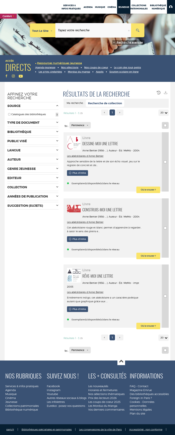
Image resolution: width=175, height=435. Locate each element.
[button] (171, 7)
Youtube (52, 394)
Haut (121, 361)
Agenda (10, 390)
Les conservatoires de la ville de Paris (100, 429)
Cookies (135, 402)
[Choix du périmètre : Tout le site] (43, 30)
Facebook (53, 386)
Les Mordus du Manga (102, 405)
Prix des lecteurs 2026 (102, 398)
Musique (11, 394)
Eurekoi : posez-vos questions (66, 405)
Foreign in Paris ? (141, 398)
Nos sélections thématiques (106, 394)
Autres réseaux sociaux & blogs (66, 398)
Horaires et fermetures (102, 390)
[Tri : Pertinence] (80, 125)
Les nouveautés (98, 386)
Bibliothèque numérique (21, 409)
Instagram (53, 390)
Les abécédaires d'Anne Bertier (85, 155)
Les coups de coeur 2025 (104, 402)
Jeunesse (11, 402)
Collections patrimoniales (22, 405)
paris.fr (10, 429)
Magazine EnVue (141, 390)
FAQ (132, 386)
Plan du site (137, 413)
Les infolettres (56, 402)
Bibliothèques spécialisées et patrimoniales (47, 429)
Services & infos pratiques (21, 386)
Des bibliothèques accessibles (149, 394)
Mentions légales (141, 409)
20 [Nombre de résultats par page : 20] (162, 112)
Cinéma (10, 398)
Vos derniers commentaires (106, 409)
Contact (143, 386)
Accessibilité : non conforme (145, 429)
